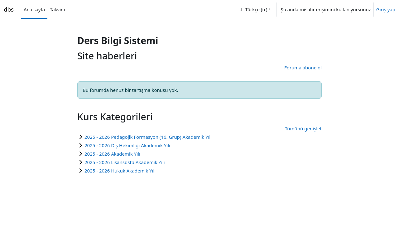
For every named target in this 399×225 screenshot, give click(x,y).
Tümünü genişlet (303, 128)
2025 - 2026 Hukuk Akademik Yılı (120, 171)
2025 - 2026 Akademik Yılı (112, 154)
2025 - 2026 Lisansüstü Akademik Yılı (124, 162)
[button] (254, 9)
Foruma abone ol (303, 67)
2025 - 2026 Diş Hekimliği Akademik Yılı (127, 145)
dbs (9, 9)
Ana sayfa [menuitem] (34, 9)
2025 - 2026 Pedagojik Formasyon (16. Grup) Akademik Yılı (148, 137)
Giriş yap (385, 9)
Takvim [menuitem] (57, 9)
